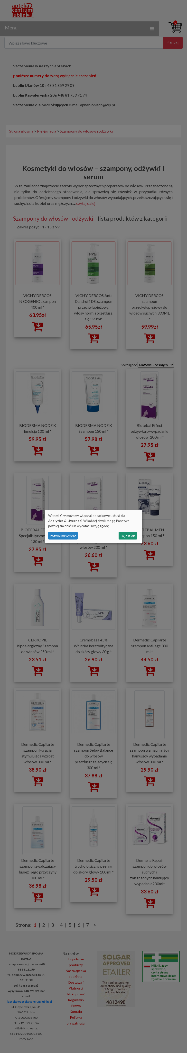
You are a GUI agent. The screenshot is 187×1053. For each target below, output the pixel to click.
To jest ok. (128, 536)
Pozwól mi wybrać (63, 536)
